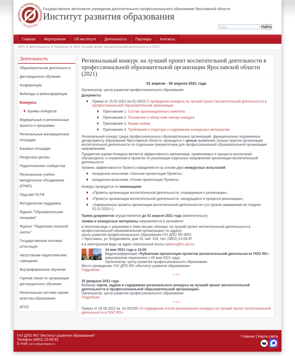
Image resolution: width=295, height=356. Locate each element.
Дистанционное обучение (40, 77)
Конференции (31, 85)
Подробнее (90, 270)
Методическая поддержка (40, 203)
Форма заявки (139, 124)
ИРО (21, 46)
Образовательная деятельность (45, 68)
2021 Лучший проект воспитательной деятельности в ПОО (116, 46)
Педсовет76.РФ (32, 195)
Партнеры (143, 39)
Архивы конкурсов (41, 111)
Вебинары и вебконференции (43, 94)
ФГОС (24, 307)
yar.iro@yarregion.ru (42, 343)
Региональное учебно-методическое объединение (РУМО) (42, 180)
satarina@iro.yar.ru (179, 244)
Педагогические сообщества (42, 166)
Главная (28, 39)
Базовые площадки (35, 149)
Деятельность (116, 39)
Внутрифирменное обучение (43, 270)
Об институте (85, 39)
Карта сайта (268, 336)
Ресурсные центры (35, 157)
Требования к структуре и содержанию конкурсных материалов (179, 130)
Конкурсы (61, 46)
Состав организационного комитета (156, 111)
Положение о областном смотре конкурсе (161, 117)
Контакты (167, 39)
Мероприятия (55, 39)
